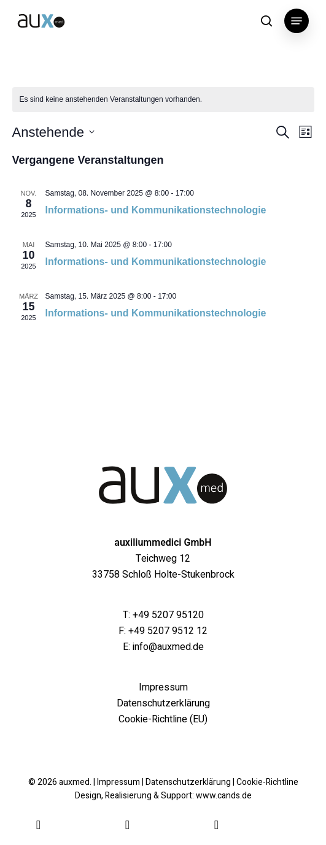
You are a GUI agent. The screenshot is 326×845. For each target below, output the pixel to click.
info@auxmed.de (168, 647)
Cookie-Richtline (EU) (163, 719)
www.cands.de (224, 795)
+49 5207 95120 (168, 615)
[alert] (163, 99)
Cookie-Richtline (267, 782)
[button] (296, 21)
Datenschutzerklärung (163, 703)
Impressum (163, 687)
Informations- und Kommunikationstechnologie (155, 210)
